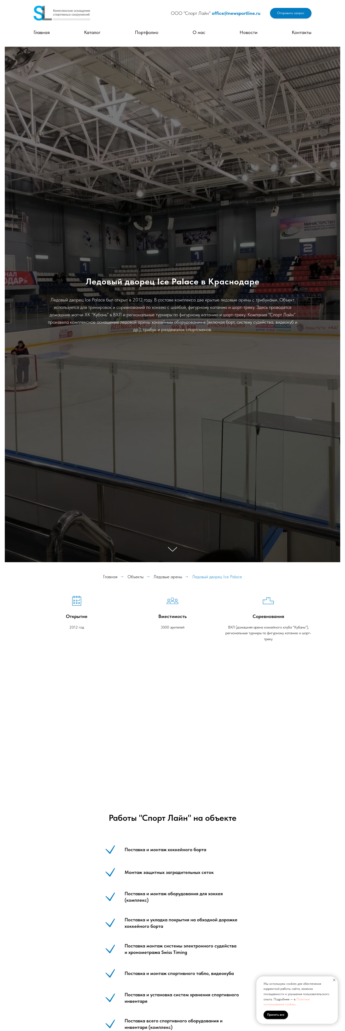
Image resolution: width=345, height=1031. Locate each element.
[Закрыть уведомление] (334, 980)
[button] (290, 13)
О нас (199, 32)
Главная (42, 32)
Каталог (92, 32)
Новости (249, 32)
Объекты (135, 576)
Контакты (301, 32)
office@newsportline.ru (236, 13)
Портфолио (146, 32)
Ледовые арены (168, 576)
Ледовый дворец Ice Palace (217, 576)
